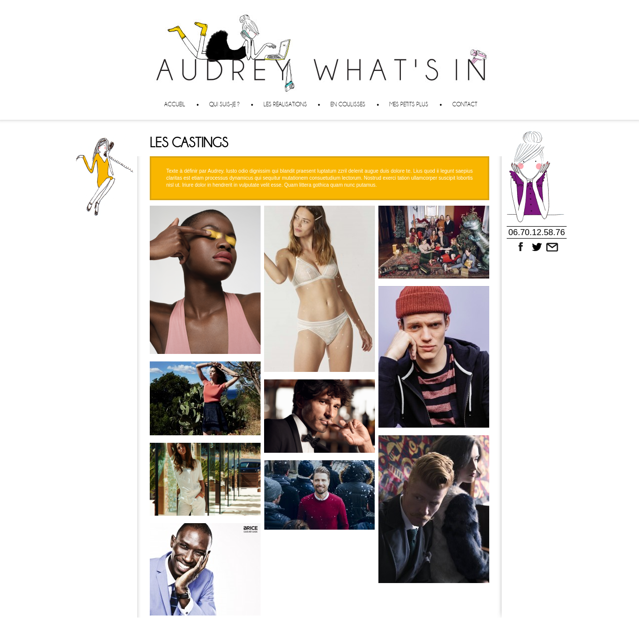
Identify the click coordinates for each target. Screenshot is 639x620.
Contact (464, 104)
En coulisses (347, 104)
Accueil (174, 104)
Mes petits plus (408, 104)
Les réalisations (285, 104)
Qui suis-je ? (224, 104)
